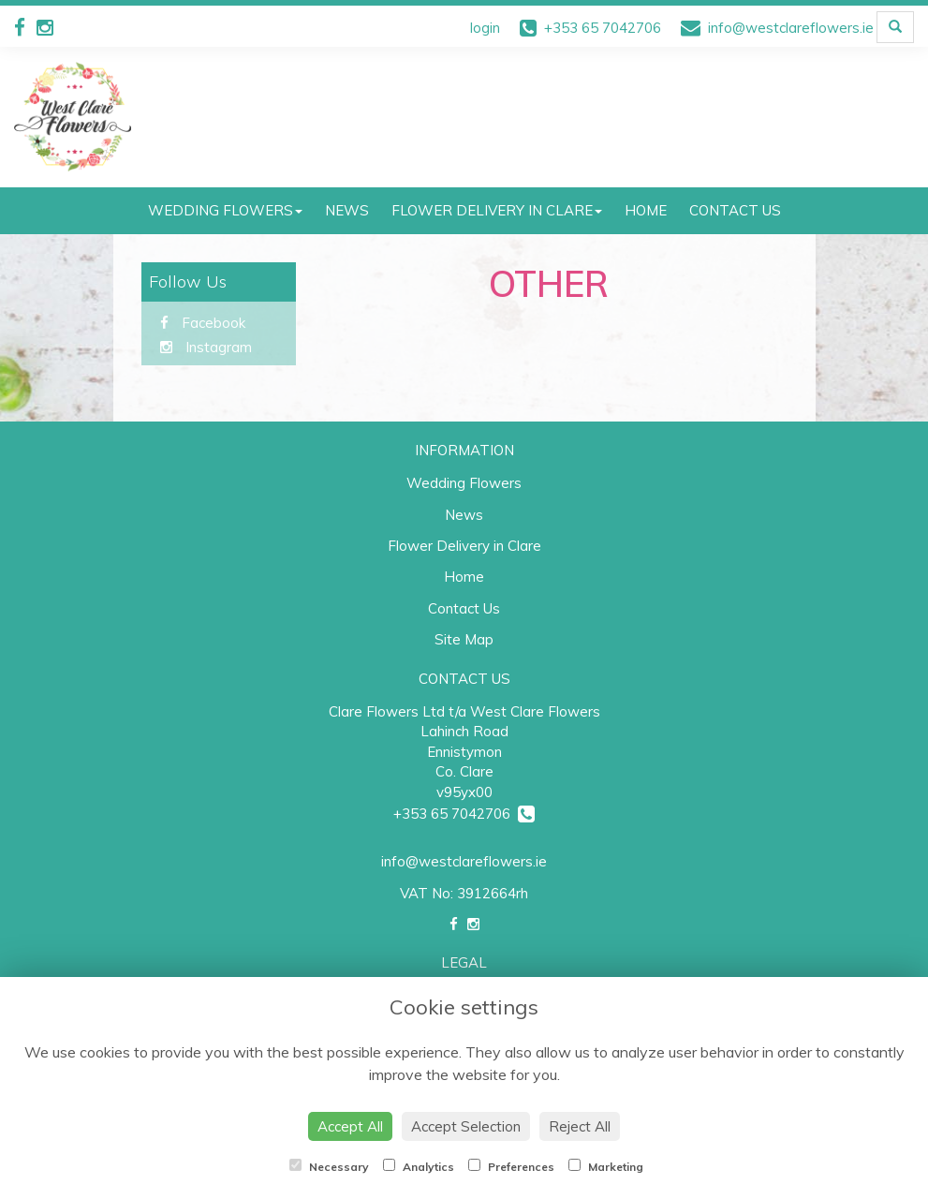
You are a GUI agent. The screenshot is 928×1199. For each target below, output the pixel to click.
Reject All (580, 1126)
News (347, 210)
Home (646, 210)
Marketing (605, 1166)
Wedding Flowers (225, 210)
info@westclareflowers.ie (464, 861)
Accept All (350, 1126)
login (485, 28)
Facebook (202, 323)
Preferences (511, 1166)
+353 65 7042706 (464, 813)
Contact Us (735, 210)
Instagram (206, 347)
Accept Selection (466, 1126)
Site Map (464, 639)
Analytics (418, 1166)
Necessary (329, 1166)
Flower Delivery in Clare (496, 210)
